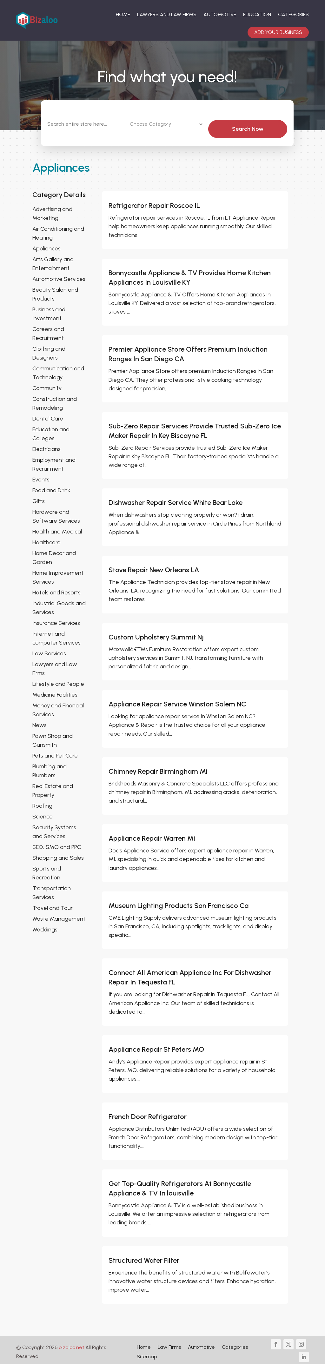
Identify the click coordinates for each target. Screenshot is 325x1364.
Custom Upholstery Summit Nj (156, 633)
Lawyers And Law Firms (166, 14)
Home (123, 14)
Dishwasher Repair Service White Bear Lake (175, 499)
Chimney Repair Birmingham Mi (158, 767)
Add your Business (278, 32)
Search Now (260, 125)
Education (257, 14)
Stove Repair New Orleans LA (154, 566)
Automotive (219, 14)
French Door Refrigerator (148, 1113)
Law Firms (169, 1343)
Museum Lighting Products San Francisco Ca (179, 901)
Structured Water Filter (144, 1256)
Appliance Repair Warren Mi (152, 835)
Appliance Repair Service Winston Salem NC (177, 700)
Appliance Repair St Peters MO (156, 1045)
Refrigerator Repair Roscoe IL (154, 202)
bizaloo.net (71, 1344)
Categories (293, 14)
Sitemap (147, 1353)
